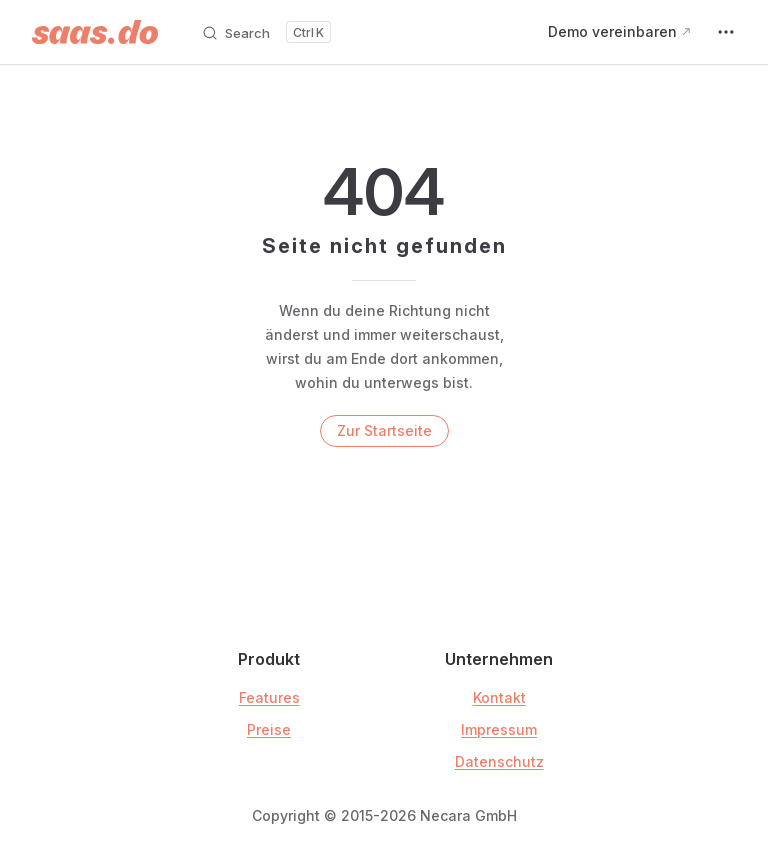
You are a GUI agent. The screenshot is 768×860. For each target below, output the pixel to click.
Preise (269, 729)
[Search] (266, 32)
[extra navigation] (726, 32)
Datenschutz (499, 761)
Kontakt (499, 697)
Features (269, 697)
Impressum (499, 729)
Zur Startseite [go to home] (384, 430)
